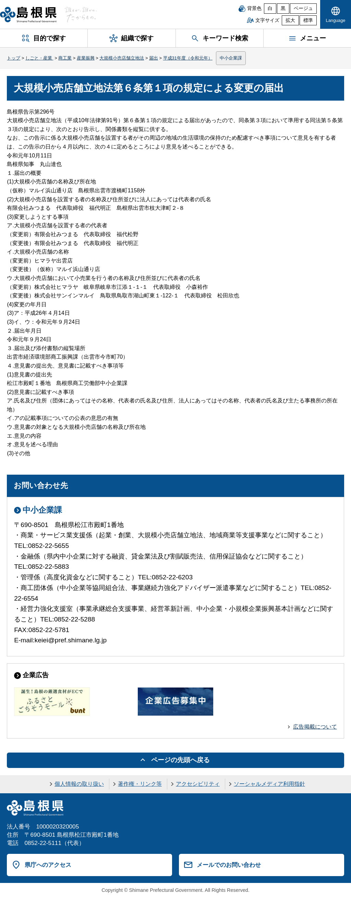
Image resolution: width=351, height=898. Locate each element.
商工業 (65, 58)
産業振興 (86, 58)
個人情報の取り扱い (79, 784)
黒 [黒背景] (283, 8)
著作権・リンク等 (140, 784)
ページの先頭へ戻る (180, 760)
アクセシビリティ (198, 784)
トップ (13, 58)
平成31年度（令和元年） (188, 58)
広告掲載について (315, 727)
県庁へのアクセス (48, 864)
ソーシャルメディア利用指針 (269, 784)
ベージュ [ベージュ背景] (303, 8)
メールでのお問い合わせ (229, 864)
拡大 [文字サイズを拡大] (290, 20)
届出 (153, 58)
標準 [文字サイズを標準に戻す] (308, 20)
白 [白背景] (270, 8)
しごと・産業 (39, 58)
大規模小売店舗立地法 (121, 58)
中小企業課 (231, 58)
